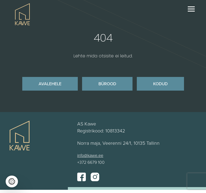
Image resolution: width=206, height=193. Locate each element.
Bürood (107, 84)
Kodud (160, 84)
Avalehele (50, 84)
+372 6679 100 (91, 162)
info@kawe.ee (90, 155)
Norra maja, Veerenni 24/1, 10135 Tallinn (118, 143)
